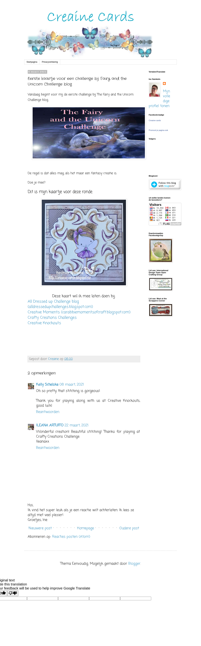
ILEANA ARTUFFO (49, 425)
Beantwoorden (47, 412)
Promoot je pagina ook (158, 130)
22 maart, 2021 (76, 425)
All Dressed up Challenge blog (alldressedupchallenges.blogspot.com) (60, 304)
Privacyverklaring (50, 62)
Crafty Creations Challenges (52, 318)
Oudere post (129, 528)
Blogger (134, 563)
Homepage (85, 528)
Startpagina (31, 62)
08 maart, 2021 (71, 384)
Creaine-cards (155, 120)
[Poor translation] (12, 593)
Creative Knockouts (44, 323)
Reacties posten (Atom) (71, 536)
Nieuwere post (40, 528)
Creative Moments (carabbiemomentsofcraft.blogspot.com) (79, 312)
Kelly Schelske (47, 384)
